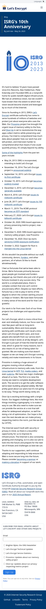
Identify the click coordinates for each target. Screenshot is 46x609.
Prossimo (15, 124)
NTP (18, 371)
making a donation (10, 462)
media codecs (31, 371)
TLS (22, 371)
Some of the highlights (12, 152)
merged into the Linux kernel (17, 248)
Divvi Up (10, 130)
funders (24, 257)
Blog (6, 17)
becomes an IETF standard (16, 211)
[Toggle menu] (41, 7)
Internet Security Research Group (26, 594)
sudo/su (10, 374)
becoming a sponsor (26, 459)
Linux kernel (7, 371)
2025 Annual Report (21, 494)
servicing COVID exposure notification (21, 241)
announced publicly (22, 170)
